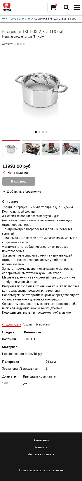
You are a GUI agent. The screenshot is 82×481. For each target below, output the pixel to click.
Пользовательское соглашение (41, 470)
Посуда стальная (19, 19)
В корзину (18, 181)
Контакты (41, 447)
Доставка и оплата (41, 454)
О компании (41, 440)
